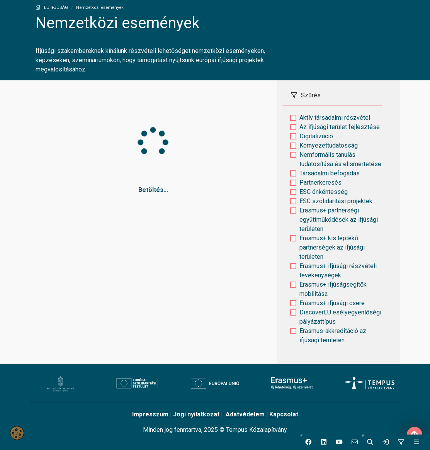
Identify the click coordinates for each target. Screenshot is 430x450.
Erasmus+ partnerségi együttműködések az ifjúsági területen (338, 220)
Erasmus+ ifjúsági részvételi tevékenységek (338, 270)
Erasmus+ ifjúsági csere (332, 303)
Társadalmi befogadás (329, 173)
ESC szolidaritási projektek (335, 201)
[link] (385, 442)
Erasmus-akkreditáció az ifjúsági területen (332, 335)
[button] (308, 442)
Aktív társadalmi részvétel (334, 117)
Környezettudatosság (328, 145)
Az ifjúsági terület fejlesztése (339, 127)
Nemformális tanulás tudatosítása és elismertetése (340, 159)
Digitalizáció (316, 136)
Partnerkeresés (320, 182)
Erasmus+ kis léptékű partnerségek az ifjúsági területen (332, 247)
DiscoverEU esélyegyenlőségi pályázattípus (340, 317)
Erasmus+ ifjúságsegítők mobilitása (333, 289)
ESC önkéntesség (323, 191)
